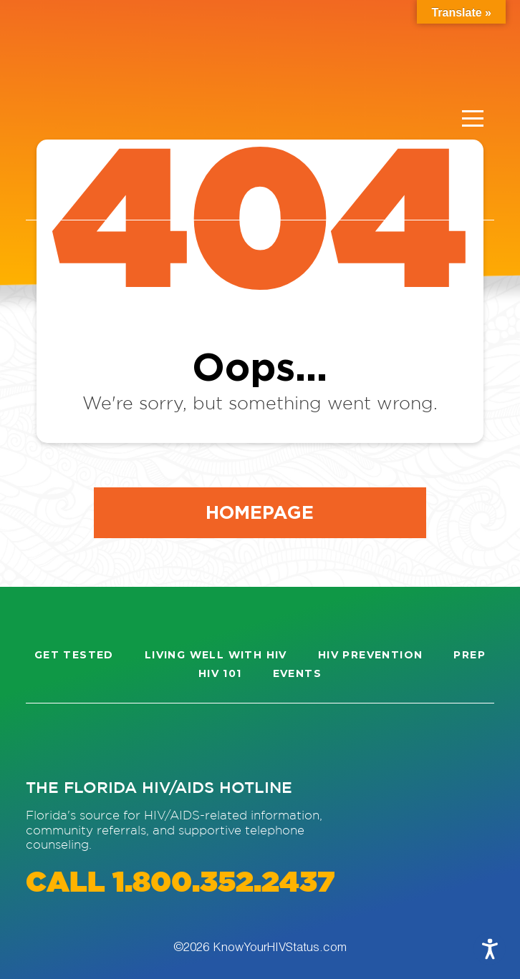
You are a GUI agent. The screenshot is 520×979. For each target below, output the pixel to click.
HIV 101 (220, 673)
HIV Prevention (370, 654)
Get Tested (74, 654)
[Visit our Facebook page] (101, 740)
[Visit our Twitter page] (153, 740)
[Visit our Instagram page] (50, 740)
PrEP (469, 654)
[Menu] (472, 118)
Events (297, 673)
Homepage (260, 512)
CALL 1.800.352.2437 (180, 883)
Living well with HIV (216, 654)
